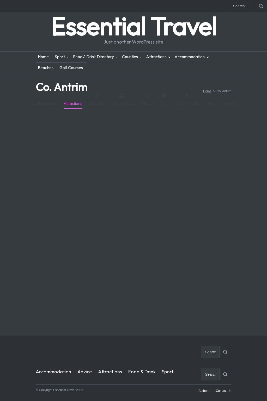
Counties (130, 56)
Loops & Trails (186, 99)
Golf (164, 99)
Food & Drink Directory (93, 56)
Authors (203, 391)
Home (43, 56)
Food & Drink (122, 99)
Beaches (45, 67)
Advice (84, 372)
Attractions (156, 56)
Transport (229, 103)
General (147, 99)
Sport (60, 56)
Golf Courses (71, 67)
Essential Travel (133, 26)
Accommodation (189, 56)
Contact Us (223, 391)
